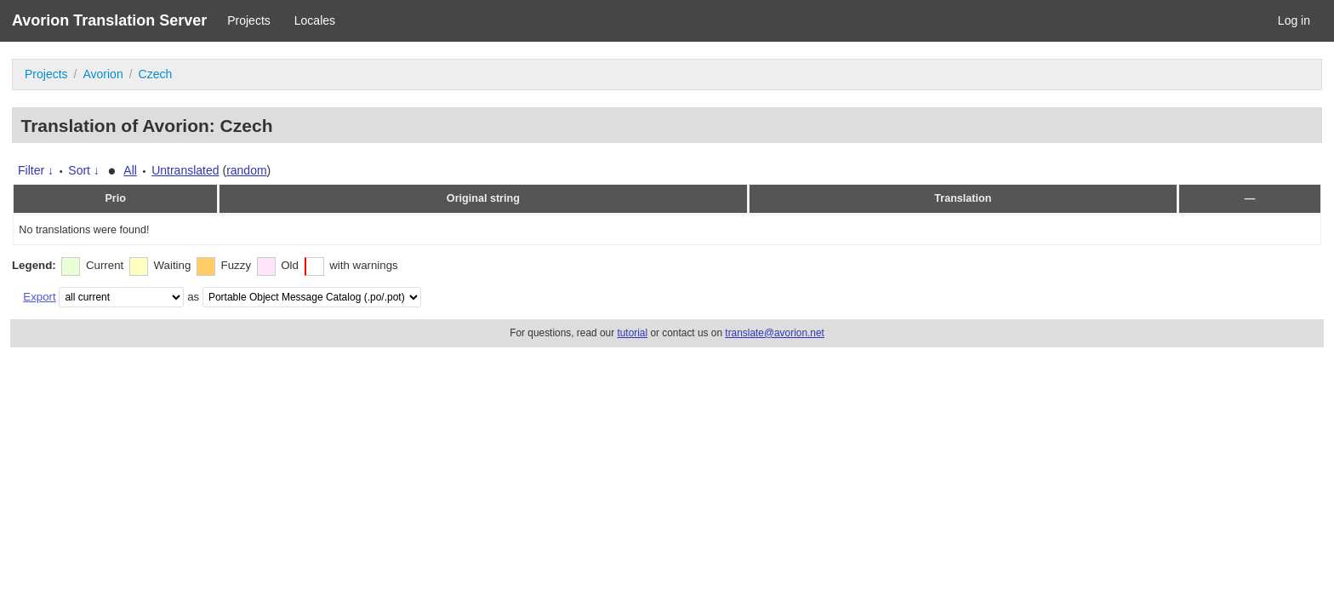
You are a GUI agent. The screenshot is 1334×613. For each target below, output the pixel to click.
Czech (156, 74)
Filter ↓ (36, 170)
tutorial (632, 333)
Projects (249, 20)
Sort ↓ (84, 170)
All (130, 170)
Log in (1294, 20)
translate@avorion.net (774, 333)
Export (39, 296)
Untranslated (185, 170)
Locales (314, 20)
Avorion (103, 74)
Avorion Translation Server (109, 20)
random (246, 170)
